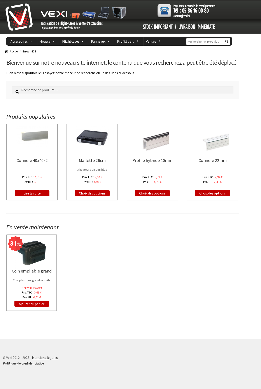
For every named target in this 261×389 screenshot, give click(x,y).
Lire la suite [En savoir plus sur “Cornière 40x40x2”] (32, 193)
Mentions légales (45, 357)
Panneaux (98, 41)
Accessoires (19, 41)
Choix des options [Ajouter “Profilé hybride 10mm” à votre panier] (152, 193)
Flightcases (70, 41)
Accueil (14, 51)
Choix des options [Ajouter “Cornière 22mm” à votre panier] (212, 193)
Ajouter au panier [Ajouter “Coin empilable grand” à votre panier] (31, 304)
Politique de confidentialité (23, 363)
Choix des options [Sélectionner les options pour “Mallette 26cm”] (92, 193)
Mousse (45, 41)
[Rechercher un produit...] (208, 41)
